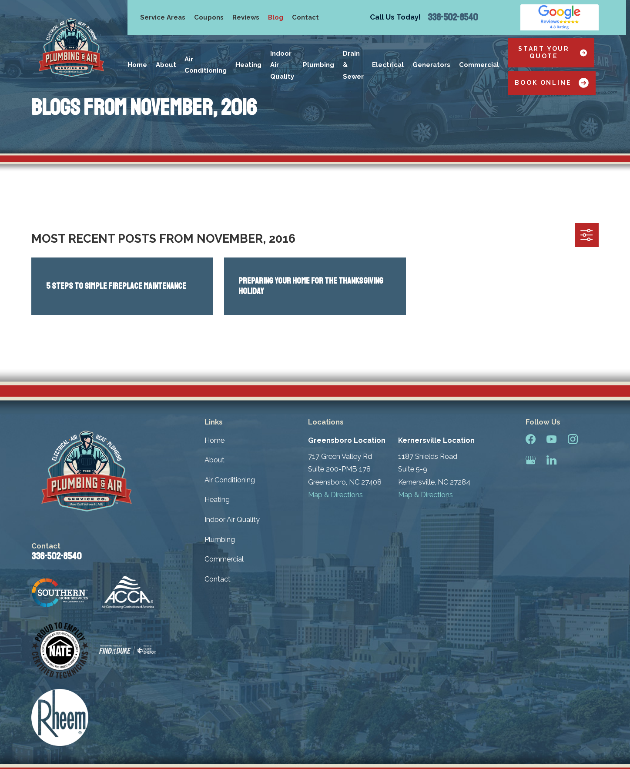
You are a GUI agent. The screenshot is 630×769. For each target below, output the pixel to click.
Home (214, 440)
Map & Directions (335, 494)
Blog (275, 17)
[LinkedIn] (551, 460)
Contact (305, 17)
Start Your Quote (552, 52)
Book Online (551, 83)
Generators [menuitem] (431, 64)
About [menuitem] (166, 64)
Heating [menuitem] (248, 64)
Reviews (245, 17)
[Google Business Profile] (531, 460)
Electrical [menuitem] (388, 64)
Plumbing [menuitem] (318, 64)
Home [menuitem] (137, 64)
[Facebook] (531, 439)
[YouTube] (551, 439)
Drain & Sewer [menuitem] (353, 65)
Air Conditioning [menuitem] (205, 64)
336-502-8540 (453, 17)
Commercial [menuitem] (479, 64)
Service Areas (162, 17)
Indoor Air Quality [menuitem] (282, 65)
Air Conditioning (229, 479)
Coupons (209, 17)
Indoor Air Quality (232, 519)
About (214, 459)
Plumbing (219, 539)
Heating (217, 499)
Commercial (224, 559)
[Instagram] (573, 439)
